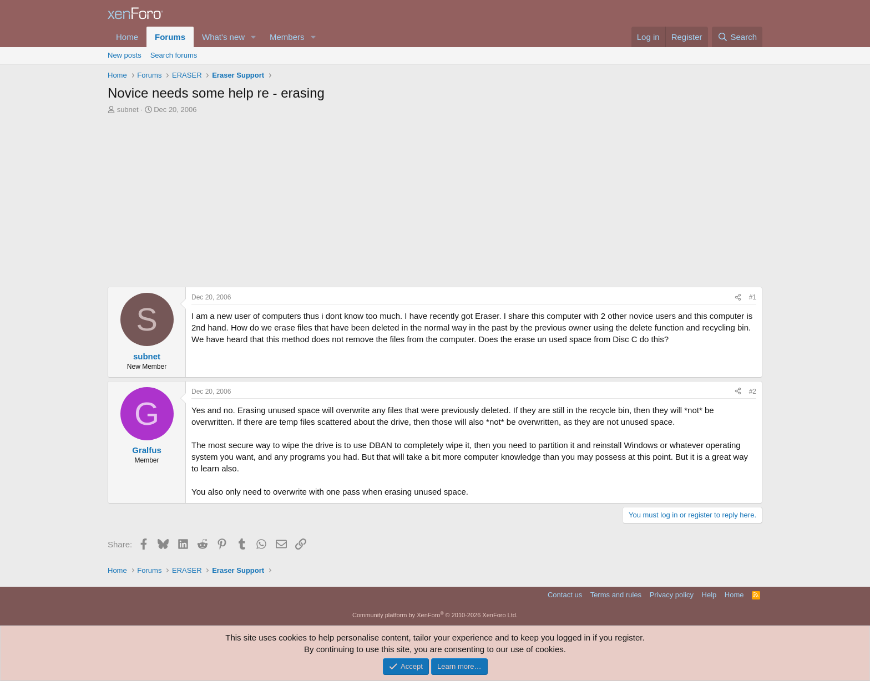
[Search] (737, 37)
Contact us (565, 595)
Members (287, 37)
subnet (128, 109)
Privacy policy (672, 595)
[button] (253, 37)
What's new (223, 37)
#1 (752, 297)
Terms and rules (615, 595)
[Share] (738, 297)
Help (709, 595)
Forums (170, 37)
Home (127, 37)
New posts (124, 55)
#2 (752, 391)
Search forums (174, 55)
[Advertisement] (435, 203)
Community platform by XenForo (435, 615)
